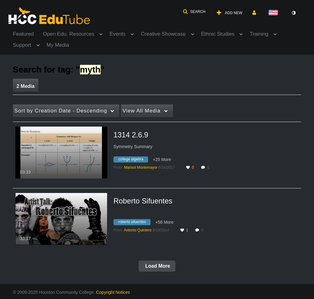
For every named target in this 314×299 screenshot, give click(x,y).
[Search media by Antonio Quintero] (137, 230)
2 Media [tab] (26, 86)
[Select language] (274, 13)
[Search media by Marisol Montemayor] (141, 167)
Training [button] (259, 34)
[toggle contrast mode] (293, 12)
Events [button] (117, 34)
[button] (194, 11)
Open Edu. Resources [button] (68, 34)
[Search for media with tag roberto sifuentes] (134, 222)
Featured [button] (23, 34)
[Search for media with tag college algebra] (133, 160)
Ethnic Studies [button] (218, 34)
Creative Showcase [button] (163, 34)
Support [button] (22, 45)
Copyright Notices (113, 292)
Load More (157, 266)
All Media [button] (141, 111)
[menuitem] (28, 33)
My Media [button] (58, 45)
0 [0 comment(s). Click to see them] (209, 167)
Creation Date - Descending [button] (60, 111)
